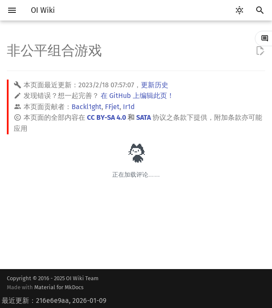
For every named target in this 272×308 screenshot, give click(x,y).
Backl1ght (87, 107)
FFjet (112, 107)
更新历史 (154, 85)
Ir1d (129, 107)
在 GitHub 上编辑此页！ (137, 96)
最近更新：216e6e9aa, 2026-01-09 (54, 300)
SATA (143, 117)
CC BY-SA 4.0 (106, 117)
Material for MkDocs (59, 287)
